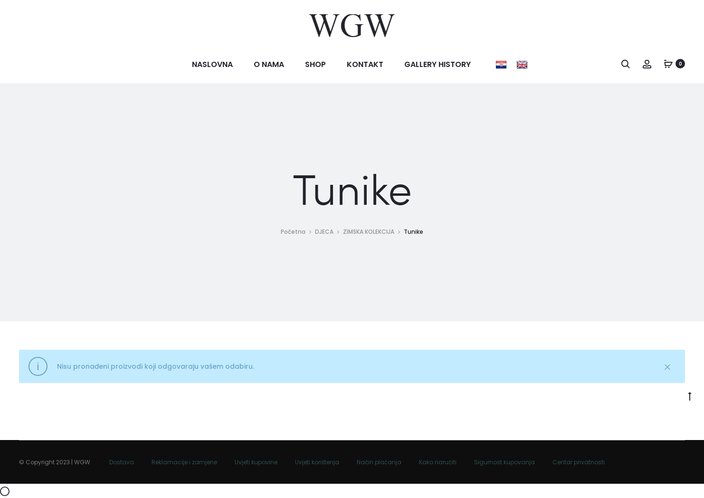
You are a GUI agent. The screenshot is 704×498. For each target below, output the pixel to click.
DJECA (324, 232)
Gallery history (437, 64)
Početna (293, 232)
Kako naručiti (438, 462)
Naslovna (212, 64)
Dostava (121, 462)
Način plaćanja (379, 462)
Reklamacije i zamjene (184, 462)
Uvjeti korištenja (317, 462)
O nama (269, 64)
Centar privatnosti (578, 462)
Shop (315, 64)
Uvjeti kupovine (256, 462)
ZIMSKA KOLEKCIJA (368, 232)
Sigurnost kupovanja (504, 462)
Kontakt (365, 64)
